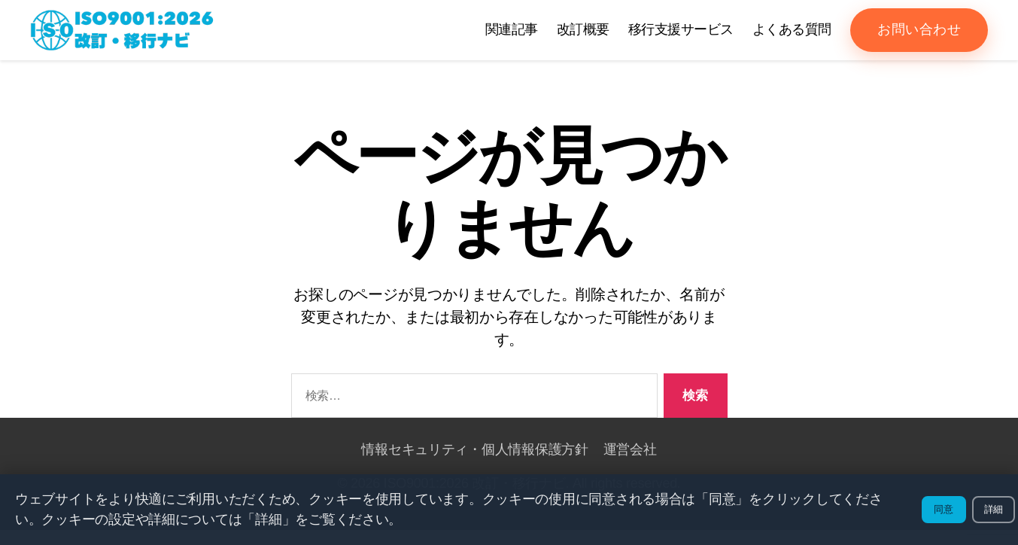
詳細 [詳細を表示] (993, 509)
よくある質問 (791, 36)
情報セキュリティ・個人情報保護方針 (474, 464)
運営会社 (630, 464)
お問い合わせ (919, 36)
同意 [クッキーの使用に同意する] (944, 509)
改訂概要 (583, 36)
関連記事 (511, 36)
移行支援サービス (681, 36)
